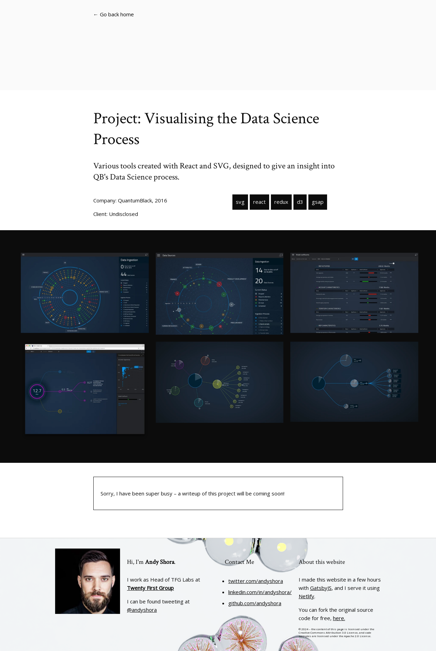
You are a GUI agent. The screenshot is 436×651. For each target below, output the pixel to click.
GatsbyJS (321, 587)
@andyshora (142, 609)
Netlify (306, 596)
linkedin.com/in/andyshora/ (260, 592)
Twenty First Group (150, 587)
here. (339, 618)
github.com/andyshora (254, 603)
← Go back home (113, 14)
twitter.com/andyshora (255, 580)
